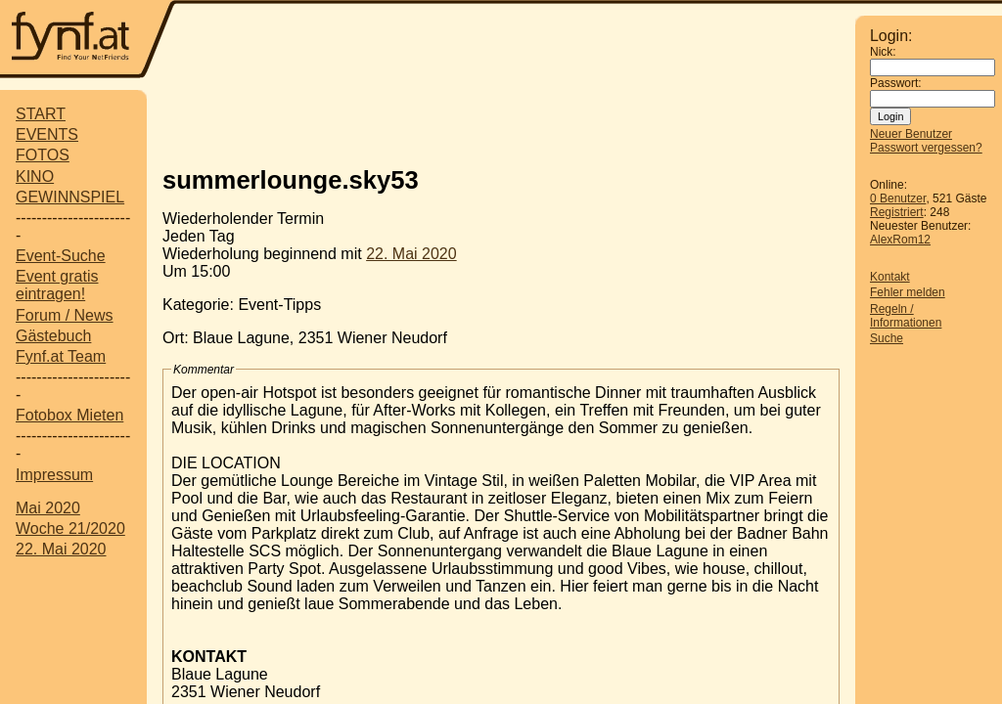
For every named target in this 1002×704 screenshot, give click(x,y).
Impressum (54, 474)
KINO (35, 176)
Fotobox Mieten (69, 415)
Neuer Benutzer (911, 134)
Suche (886, 338)
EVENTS (47, 134)
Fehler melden (907, 292)
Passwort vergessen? (926, 147)
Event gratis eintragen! (57, 285)
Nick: (883, 52)
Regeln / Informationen (905, 316)
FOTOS (42, 155)
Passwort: (896, 83)
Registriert (897, 212)
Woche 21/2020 (70, 528)
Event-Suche (61, 255)
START (41, 114)
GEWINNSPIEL (70, 197)
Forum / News (65, 315)
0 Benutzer (898, 198)
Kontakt (890, 277)
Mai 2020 (48, 508)
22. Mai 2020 (61, 549)
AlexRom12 (900, 239)
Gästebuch (53, 336)
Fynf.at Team (61, 356)
